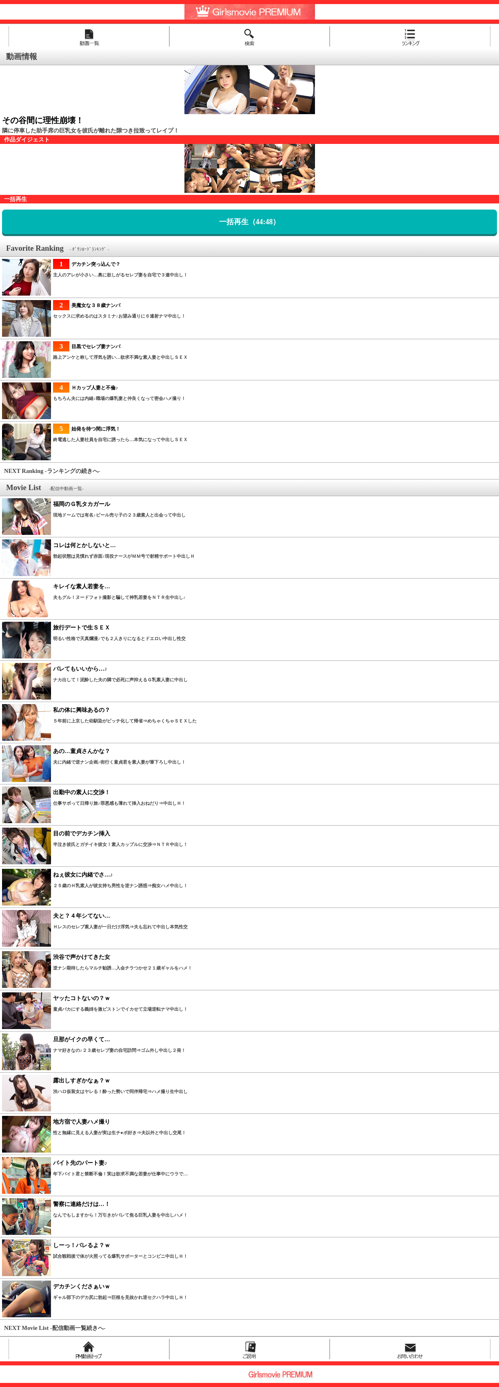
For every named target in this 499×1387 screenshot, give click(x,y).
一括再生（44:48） (249, 222)
